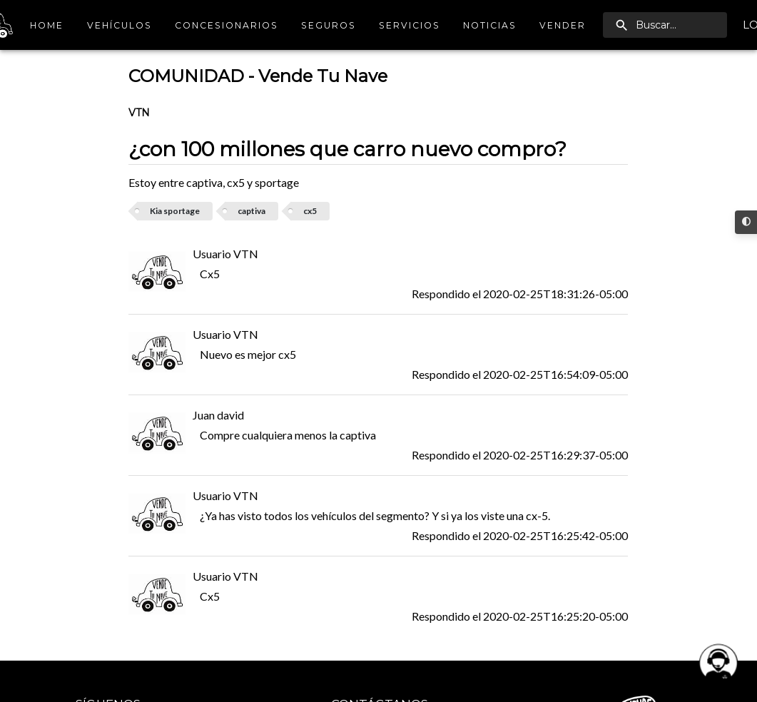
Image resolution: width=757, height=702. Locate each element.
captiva (251, 210)
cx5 (310, 210)
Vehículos (119, 25)
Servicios (409, 25)
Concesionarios (226, 25)
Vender (562, 25)
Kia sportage (175, 210)
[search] (665, 25)
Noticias (489, 25)
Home (47, 25)
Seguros (328, 25)
